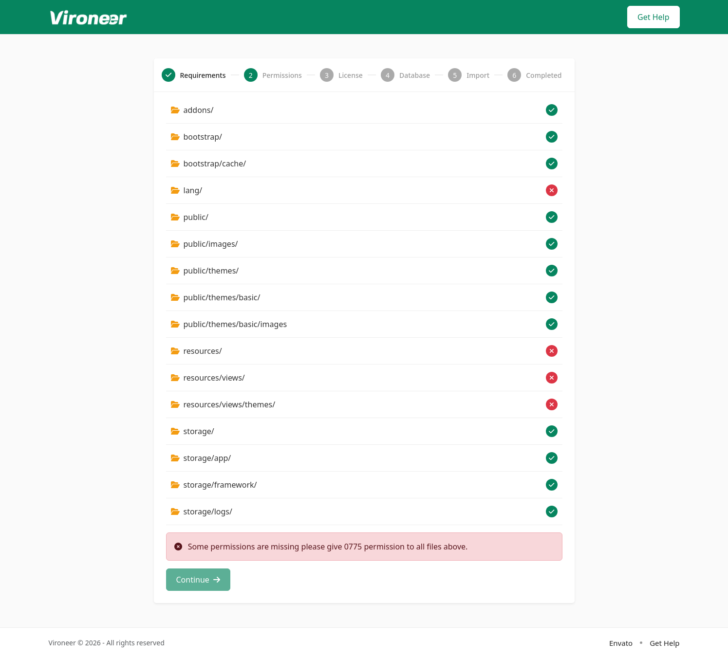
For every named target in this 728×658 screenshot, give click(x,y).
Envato (621, 642)
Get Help (653, 17)
